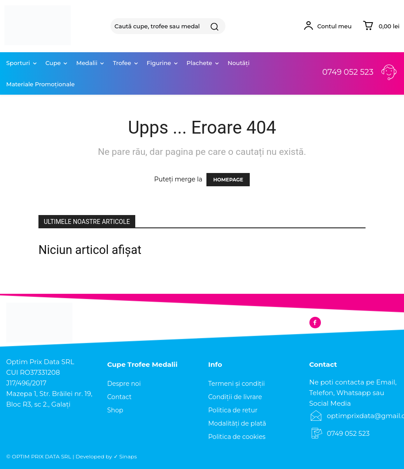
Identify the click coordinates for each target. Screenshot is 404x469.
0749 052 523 (348, 72)
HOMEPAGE (228, 180)
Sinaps (128, 456)
